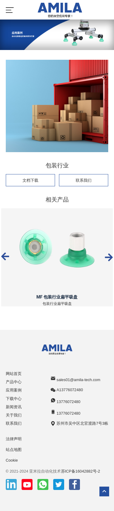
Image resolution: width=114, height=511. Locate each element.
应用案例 (14, 390)
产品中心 (14, 382)
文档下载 (30, 180)
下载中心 (14, 398)
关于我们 (14, 415)
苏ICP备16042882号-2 (80, 471)
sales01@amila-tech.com (75, 379)
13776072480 (65, 401)
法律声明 (14, 439)
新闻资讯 (14, 407)
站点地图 (14, 449)
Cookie (12, 460)
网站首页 (14, 373)
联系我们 (84, 180)
